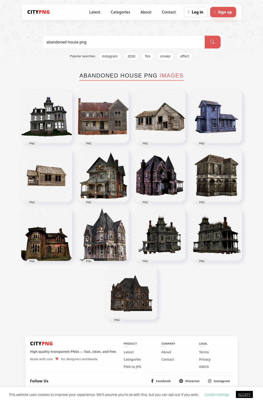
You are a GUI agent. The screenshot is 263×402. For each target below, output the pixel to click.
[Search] (212, 42)
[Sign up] (223, 12)
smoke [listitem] (165, 56)
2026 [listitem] (131, 56)
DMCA (204, 367)
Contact (169, 12)
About (146, 12)
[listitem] (161, 381)
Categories (120, 12)
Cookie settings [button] (217, 394)
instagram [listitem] (110, 56)
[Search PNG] (124, 42)
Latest (94, 12)
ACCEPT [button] (244, 394)
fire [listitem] (147, 56)
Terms (204, 352)
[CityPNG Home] (38, 12)
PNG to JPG (132, 367)
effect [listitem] (184, 56)
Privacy (205, 359)
